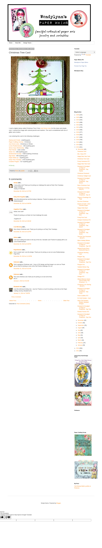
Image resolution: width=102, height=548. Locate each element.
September (81, 325)
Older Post (66, 300)
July (79, 330)
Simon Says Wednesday (16, 148)
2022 (77, 125)
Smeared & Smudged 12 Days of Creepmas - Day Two (84, 307)
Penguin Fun (81, 264)
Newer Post (12, 300)
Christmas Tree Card (83, 159)
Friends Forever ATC (83, 311)
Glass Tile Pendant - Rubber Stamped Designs (83, 302)
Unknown (16, 262)
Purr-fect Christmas (82, 201)
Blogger (58, 503)
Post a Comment (16, 297)
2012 (77, 348)
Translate (86, 55)
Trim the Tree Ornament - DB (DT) (84, 237)
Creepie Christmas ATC (84, 220)
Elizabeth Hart (18, 286)
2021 (77, 127)
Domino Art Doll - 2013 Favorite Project (83, 204)
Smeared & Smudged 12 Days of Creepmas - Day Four (83, 272)
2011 (77, 351)
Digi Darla (12, 156)
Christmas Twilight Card (84, 176)
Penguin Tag (81, 256)
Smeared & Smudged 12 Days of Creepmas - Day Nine (83, 213)
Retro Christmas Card (83, 185)
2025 (77, 117)
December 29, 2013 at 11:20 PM (23, 256)
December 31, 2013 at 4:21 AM (22, 268)
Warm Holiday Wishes (83, 240)
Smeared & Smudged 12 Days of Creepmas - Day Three (83, 291)
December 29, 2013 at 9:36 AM (22, 221)
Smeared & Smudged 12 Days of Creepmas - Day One (84, 315)
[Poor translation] (7, 517)
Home (10, 43)
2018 (77, 134)
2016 (77, 139)
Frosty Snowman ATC (83, 161)
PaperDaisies (18, 249)
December (81, 149)
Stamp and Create (14, 140)
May (79, 335)
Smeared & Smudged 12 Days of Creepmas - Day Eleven (83, 181)
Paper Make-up (13, 157)
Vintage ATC (80, 276)
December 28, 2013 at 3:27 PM (22, 191)
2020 (77, 130)
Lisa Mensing (18, 227)
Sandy (15, 182)
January (80, 345)
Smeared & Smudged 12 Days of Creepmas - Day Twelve (83, 169)
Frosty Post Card (82, 217)
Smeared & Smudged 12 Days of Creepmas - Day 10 (83, 193)
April (79, 337)
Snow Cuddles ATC (82, 295)
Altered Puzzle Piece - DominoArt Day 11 (83, 249)
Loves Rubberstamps (15, 146)
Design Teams (27, 43)
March (80, 340)
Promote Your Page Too (80, 66)
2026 (77, 115)
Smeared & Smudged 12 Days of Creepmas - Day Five (84, 260)
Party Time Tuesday (15, 159)
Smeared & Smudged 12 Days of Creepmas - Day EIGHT (83, 225)
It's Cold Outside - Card (84, 298)
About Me (18, 43)
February (80, 342)
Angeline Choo (18, 209)
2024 (77, 120)
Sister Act (12, 152)
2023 (77, 122)
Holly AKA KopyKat (19, 197)
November (81, 320)
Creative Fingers (14, 161)
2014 (77, 144)
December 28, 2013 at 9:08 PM (22, 203)
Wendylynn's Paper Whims (81, 62)
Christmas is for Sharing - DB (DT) (84, 285)
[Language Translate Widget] (84, 52)
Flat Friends (12, 150)
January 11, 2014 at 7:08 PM (22, 293)
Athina (16, 237)
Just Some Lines (46, 128)
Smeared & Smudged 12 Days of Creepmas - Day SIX (84, 244)
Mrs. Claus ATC (81, 154)
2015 (77, 142)
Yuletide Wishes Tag (83, 267)
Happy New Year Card (83, 156)
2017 (77, 137)
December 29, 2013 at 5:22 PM (22, 231)
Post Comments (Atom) (23, 303)
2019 (77, 132)
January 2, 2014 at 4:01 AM (21, 281)
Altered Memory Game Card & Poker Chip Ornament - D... (83, 280)
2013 (77, 147)
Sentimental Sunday (15, 153)
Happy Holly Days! (82, 208)
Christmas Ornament (83, 173)
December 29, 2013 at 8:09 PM (22, 244)
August (80, 328)
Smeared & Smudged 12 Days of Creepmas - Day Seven (83, 232)
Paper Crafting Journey (16, 142)
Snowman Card (81, 151)
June (79, 332)
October (80, 323)
